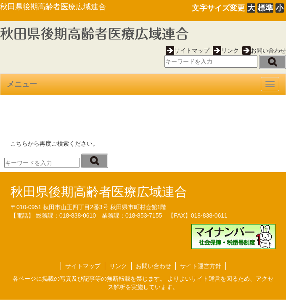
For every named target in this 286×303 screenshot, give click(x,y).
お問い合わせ (264, 50)
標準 (265, 8)
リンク (226, 50)
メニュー (22, 84)
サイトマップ (187, 50)
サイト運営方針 (200, 266)
